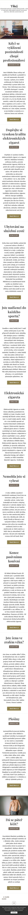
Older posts (5, 898)
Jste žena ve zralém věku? (14, 640)
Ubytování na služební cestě (14, 228)
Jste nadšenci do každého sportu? (14, 311)
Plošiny (14, 719)
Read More (13, 119)
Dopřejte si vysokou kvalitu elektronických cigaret (14, 136)
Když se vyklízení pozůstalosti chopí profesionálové (14, 51)
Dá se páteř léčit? (14, 822)
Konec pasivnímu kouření (14, 556)
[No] (26, 910)
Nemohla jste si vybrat (14, 478)
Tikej (14, 6)
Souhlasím (14, 912)
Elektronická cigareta (14, 395)
